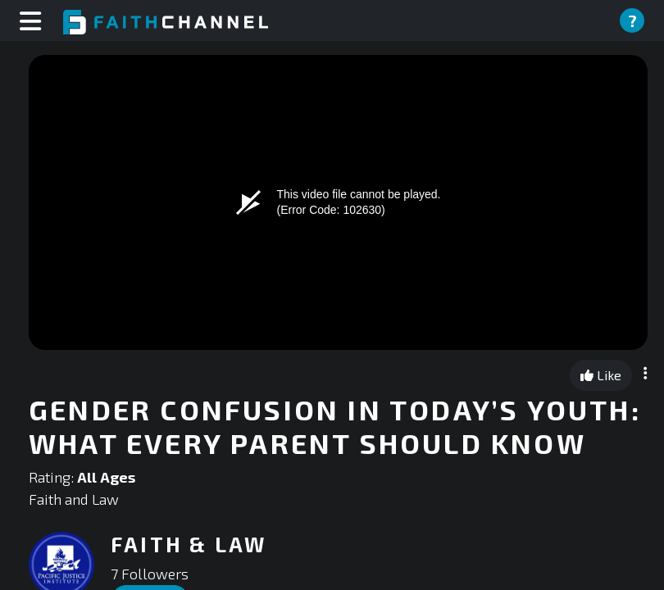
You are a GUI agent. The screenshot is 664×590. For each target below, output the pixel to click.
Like (600, 375)
